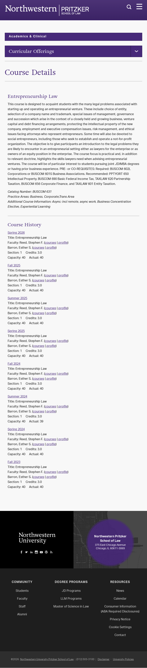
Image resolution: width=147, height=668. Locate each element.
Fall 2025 (14, 266)
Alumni (22, 615)
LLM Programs (71, 599)
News (120, 591)
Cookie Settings (120, 628)
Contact (120, 635)
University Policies (123, 659)
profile (63, 243)
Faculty (22, 599)
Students (22, 591)
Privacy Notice (120, 620)
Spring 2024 (16, 430)
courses (50, 243)
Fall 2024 (14, 364)
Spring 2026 (16, 233)
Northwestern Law (47, 10)
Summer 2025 (17, 299)
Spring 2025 (16, 331)
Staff (22, 607)
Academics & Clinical (28, 37)
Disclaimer (103, 659)
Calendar (120, 599)
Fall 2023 (14, 462)
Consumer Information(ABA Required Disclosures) (120, 609)
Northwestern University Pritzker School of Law (47, 659)
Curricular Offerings (31, 51)
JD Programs (71, 591)
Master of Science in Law (71, 607)
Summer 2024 (17, 397)
